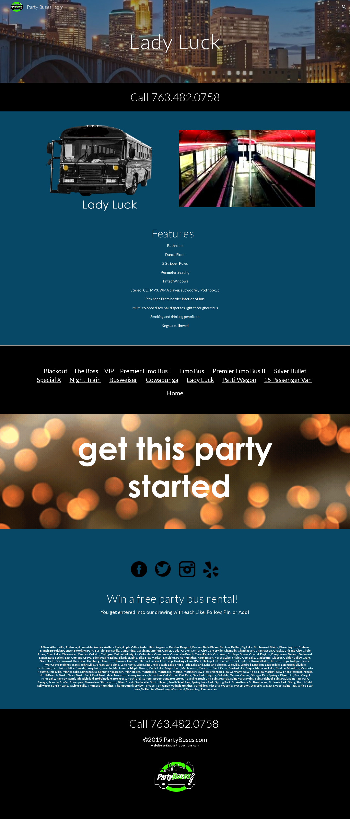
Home (175, 393)
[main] (175, 41)
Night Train (85, 379)
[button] (344, 7)
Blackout (56, 370)
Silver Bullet (290, 370)
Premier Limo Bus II (239, 370)
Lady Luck (200, 379)
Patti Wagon (239, 379)
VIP (109, 370)
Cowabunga (162, 379)
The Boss (86, 370)
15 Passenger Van (288, 379)
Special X (49, 379)
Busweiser (123, 379)
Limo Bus (191, 370)
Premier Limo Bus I (145, 370)
